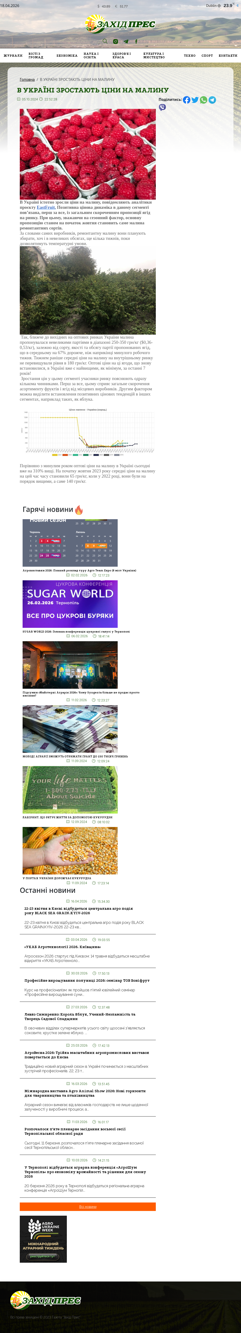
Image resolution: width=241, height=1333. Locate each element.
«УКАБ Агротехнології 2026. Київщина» (62, 947)
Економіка (67, 55)
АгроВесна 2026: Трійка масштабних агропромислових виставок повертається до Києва (86, 1055)
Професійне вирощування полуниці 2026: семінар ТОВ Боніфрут (86, 980)
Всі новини (87, 1207)
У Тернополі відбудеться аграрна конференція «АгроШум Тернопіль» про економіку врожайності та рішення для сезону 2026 (85, 1172)
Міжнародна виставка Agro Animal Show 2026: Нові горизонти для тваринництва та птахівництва (85, 1093)
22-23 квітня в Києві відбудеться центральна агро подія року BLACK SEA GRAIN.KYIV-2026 (78, 910)
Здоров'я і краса (121, 55)
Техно (190, 55)
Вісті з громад (35, 55)
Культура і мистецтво (154, 55)
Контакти (228, 55)
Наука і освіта (91, 55)
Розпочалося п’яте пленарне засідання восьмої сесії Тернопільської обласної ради (75, 1131)
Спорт (207, 55)
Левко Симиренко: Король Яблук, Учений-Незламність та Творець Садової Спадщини (79, 1016)
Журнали (13, 55)
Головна (27, 79)
